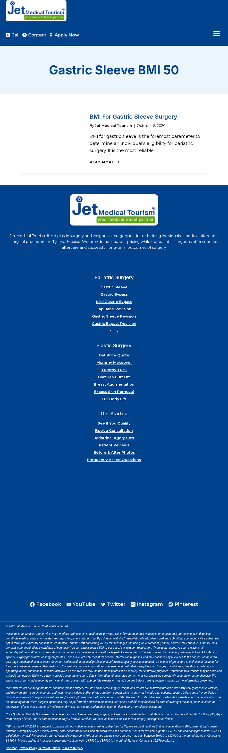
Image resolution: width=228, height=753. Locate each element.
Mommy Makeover (114, 362)
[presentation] (50, 139)
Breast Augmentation (114, 384)
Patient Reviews (114, 445)
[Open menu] (216, 34)
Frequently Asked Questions (114, 459)
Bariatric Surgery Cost (114, 437)
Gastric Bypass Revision (114, 323)
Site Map (11, 748)
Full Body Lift (114, 399)
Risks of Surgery (72, 748)
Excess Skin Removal (114, 391)
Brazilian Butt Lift (114, 377)
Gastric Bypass (114, 294)
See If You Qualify (114, 423)
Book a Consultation (114, 430)
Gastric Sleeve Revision (114, 316)
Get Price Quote (114, 355)
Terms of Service (49, 748)
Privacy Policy (28, 748)
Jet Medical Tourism (113, 126)
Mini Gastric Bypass (114, 301)
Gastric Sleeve (114, 287)
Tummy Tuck (114, 369)
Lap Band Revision (114, 309)
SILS (114, 330)
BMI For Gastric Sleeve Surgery (133, 116)
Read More (104, 162)
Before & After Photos (114, 452)
